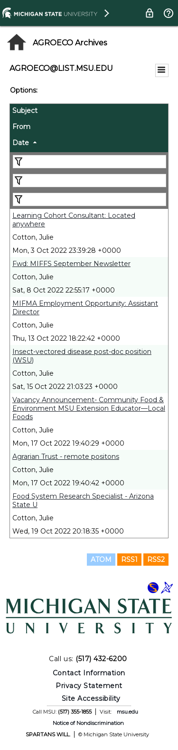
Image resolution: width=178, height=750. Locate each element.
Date (20, 142)
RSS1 (129, 559)
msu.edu (127, 711)
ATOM (101, 559)
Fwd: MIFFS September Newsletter (71, 263)
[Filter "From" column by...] (89, 180)
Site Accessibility (91, 698)
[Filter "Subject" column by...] (89, 161)
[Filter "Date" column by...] (89, 199)
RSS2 (156, 559)
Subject (24, 110)
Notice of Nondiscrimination (88, 723)
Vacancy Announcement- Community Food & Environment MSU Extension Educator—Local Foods (88, 408)
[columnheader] (89, 112)
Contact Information (89, 673)
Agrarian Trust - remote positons (65, 456)
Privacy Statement (89, 685)
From (21, 126)
